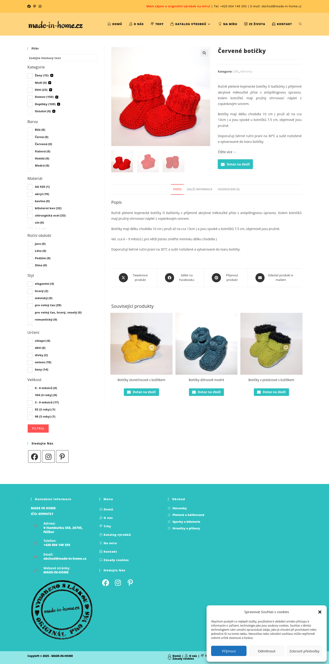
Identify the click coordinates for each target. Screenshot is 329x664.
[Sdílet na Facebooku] (180, 277)
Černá (41, 137)
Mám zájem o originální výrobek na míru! (178, 6)
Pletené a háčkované (188, 515)
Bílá (40, 130)
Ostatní (43, 111)
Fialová (42, 151)
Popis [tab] (177, 189)
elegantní (44, 284)
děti (40, 348)
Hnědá (42, 158)
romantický (46, 319)
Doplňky (45, 104)
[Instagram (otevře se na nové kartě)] (40, 6)
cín (39, 222)
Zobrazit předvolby (304, 651)
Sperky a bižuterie (186, 522)
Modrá (42, 165)
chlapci (42, 341)
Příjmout (229, 651)
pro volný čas (48, 305)
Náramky (179, 508)
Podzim (42, 258)
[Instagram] (48, 456)
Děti (236, 71)
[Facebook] (34, 456)
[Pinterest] (62, 456)
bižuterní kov (48, 208)
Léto (40, 251)
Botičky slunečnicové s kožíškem (141, 380)
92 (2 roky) (45, 409)
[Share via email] (275, 277)
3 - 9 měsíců (47, 402)
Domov (44, 97)
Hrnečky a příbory (186, 528)
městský (43, 298)
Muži (41, 83)
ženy (41, 369)
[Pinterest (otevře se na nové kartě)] (34, 6)
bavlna (42, 201)
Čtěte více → (227, 152)
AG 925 (42, 187)
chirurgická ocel (50, 215)
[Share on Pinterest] (226, 277)
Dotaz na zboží (235, 164)
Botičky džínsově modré (206, 380)
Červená (43, 144)
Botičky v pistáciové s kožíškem (271, 380)
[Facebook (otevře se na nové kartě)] (29, 6)
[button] (320, 612)
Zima (41, 265)
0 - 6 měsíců (46, 388)
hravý (41, 291)
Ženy (41, 75)
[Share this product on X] (134, 277)
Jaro (40, 244)
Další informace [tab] (199, 189)
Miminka (246, 71)
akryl (42, 194)
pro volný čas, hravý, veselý (58, 312)
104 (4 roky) (46, 395)
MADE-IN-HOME (56, 572)
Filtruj (38, 428)
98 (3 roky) (45, 416)
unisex (43, 362)
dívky (41, 355)
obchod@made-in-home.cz (64, 558)
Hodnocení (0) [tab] (229, 189)
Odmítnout (267, 651)
